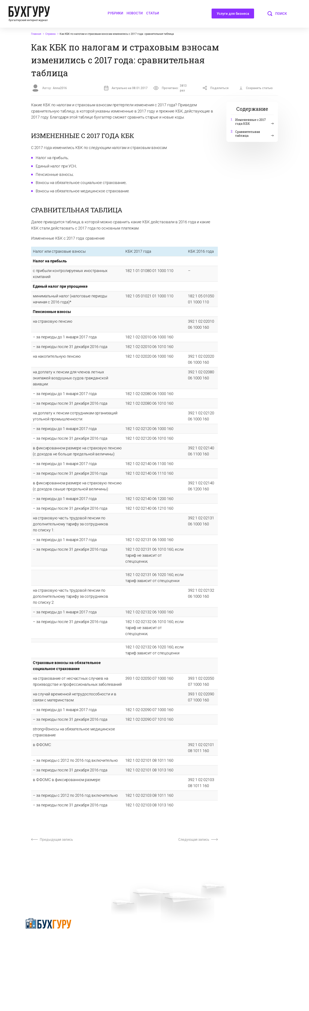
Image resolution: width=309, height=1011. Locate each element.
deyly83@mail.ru (175, 987)
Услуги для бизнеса (233, 15)
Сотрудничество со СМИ (177, 934)
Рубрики (115, 13)
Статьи (152, 13)
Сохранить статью (256, 88)
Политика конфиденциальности (48, 940)
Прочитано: (172, 88)
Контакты (100, 950)
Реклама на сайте (238, 926)
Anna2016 (60, 88)
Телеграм (100, 942)
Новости (135, 13)
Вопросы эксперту (106, 926)
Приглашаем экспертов (109, 934)
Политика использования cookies (183, 953)
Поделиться (216, 88)
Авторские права (238, 934)
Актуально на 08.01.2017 (125, 88)
